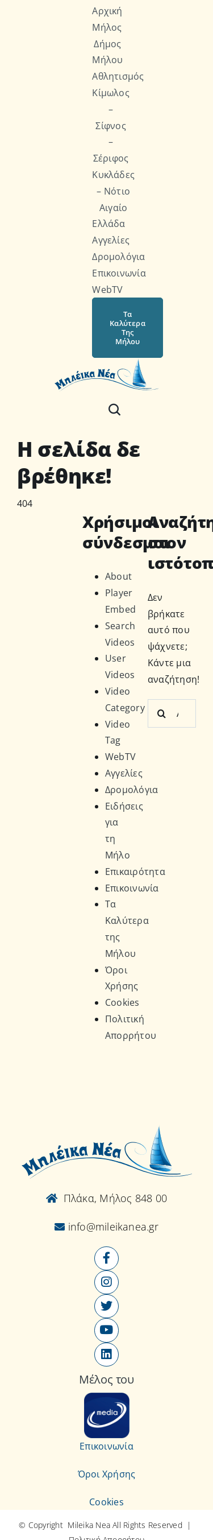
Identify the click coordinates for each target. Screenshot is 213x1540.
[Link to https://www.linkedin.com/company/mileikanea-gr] (106, 1354)
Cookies (122, 1002)
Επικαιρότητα (135, 871)
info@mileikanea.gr (111, 1226)
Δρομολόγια (131, 789)
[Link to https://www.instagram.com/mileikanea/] (106, 1282)
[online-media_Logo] (107, 1397)
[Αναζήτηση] (114, 409)
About (118, 576)
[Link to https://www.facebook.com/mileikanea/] (106, 1258)
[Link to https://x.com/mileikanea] (106, 1306)
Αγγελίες (124, 773)
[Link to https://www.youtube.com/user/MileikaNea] (106, 1330)
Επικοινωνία (132, 888)
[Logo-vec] (106, 362)
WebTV (120, 756)
